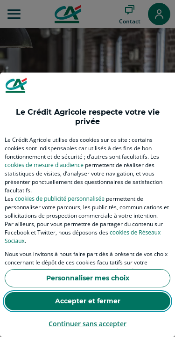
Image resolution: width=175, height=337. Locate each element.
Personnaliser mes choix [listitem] (87, 278)
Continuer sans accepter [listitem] (87, 323)
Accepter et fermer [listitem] (87, 301)
